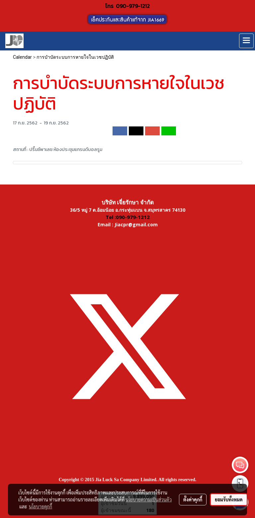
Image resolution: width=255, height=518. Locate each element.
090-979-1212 (133, 6)
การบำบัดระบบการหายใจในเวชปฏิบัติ (75, 57)
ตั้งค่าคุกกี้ (192, 499)
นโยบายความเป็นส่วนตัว (149, 499)
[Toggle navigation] (246, 41)
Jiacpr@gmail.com (136, 224)
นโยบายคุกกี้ (40, 506)
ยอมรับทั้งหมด (229, 499)
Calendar (22, 57)
